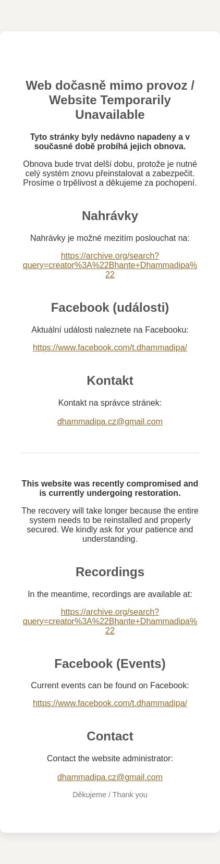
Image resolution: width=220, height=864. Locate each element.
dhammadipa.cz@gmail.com (110, 421)
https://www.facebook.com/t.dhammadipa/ (110, 347)
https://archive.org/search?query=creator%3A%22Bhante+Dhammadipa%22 (110, 265)
